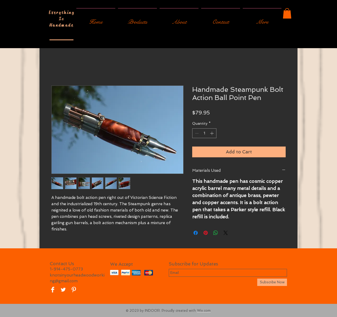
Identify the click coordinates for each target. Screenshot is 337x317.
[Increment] (212, 133)
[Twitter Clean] (63, 290)
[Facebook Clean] (53, 290)
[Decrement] (196, 133)
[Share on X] (225, 233)
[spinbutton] (204, 133)
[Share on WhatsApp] (215, 233)
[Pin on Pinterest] (205, 233)
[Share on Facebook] (195, 233)
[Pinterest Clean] (74, 290)
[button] (287, 13)
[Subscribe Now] (272, 282)
